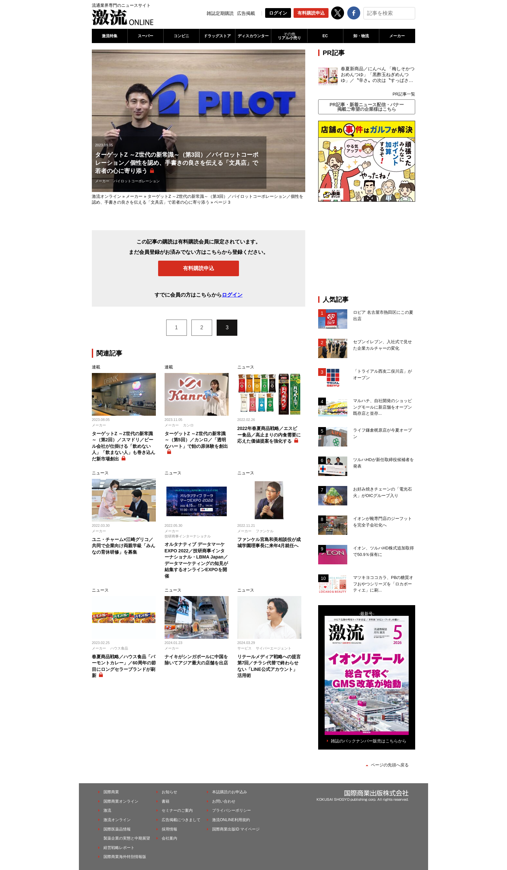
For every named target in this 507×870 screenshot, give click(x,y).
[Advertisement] (366, 248)
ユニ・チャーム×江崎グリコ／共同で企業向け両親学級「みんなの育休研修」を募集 (123, 546)
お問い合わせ (223, 801)
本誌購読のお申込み (229, 792)
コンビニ (181, 36)
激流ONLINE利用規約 (231, 820)
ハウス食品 (119, 648)
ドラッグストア (217, 36)
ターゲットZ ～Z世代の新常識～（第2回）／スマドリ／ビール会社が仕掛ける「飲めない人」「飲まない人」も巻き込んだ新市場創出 (123, 446)
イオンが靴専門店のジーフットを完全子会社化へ (382, 521)
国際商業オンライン (120, 801)
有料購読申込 (311, 13)
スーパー (145, 36)
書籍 (165, 801)
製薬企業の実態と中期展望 (126, 838)
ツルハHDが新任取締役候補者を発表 (383, 463)
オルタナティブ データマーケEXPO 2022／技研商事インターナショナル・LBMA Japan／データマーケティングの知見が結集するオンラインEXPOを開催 (196, 560)
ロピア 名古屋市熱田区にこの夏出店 (383, 315)
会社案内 (169, 838)
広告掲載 (246, 13)
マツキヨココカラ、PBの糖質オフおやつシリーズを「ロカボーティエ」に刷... (383, 584)
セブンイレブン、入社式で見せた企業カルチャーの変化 (382, 345)
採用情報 (169, 829)
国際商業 (111, 792)
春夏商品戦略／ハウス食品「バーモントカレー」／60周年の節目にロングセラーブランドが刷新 (124, 666)
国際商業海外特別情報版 (124, 857)
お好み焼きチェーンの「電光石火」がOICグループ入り (382, 492)
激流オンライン (106, 196)
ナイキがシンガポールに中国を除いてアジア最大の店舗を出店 (196, 660)
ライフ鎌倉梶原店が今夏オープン (382, 433)
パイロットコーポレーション (136, 181)
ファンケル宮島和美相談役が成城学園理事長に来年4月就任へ (269, 542)
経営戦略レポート (119, 848)
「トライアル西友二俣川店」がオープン (382, 374)
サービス (244, 648)
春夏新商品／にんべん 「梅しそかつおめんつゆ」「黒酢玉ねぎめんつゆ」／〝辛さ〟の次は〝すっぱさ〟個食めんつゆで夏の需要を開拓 (378, 75)
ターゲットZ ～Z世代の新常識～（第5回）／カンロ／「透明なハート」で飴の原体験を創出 (196, 440)
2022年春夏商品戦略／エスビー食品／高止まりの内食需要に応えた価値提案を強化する (269, 435)
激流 (107, 810)
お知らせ (169, 792)
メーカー (397, 36)
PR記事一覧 (404, 94)
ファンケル (265, 531)
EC (325, 36)
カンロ (188, 425)
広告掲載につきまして (181, 820)
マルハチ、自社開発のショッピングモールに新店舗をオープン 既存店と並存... (382, 407)
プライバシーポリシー (231, 810)
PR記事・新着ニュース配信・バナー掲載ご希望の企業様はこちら (366, 107)
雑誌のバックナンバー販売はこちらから (368, 741)
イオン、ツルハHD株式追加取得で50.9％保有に (383, 551)
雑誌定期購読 (220, 13)
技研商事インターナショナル (188, 536)
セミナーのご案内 (177, 810)
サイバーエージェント (273, 648)
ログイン (278, 13)
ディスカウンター (253, 36)
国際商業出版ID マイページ (236, 829)
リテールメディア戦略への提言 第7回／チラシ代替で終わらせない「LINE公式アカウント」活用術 (269, 666)
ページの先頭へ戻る (390, 765)
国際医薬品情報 (117, 829)
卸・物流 (361, 36)
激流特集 (109, 36)
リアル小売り (289, 36)
